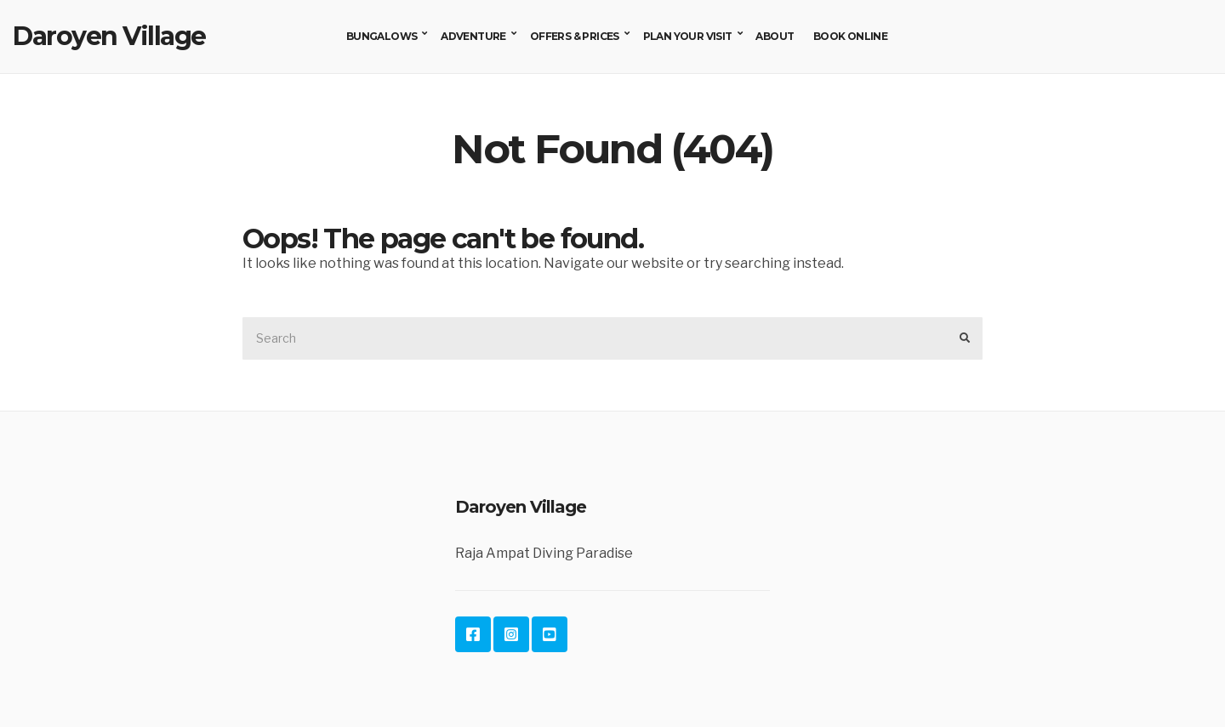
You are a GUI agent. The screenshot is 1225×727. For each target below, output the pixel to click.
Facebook (473, 634)
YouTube (549, 634)
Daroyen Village (109, 36)
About (774, 36)
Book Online (850, 36)
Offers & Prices (574, 36)
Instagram (511, 634)
